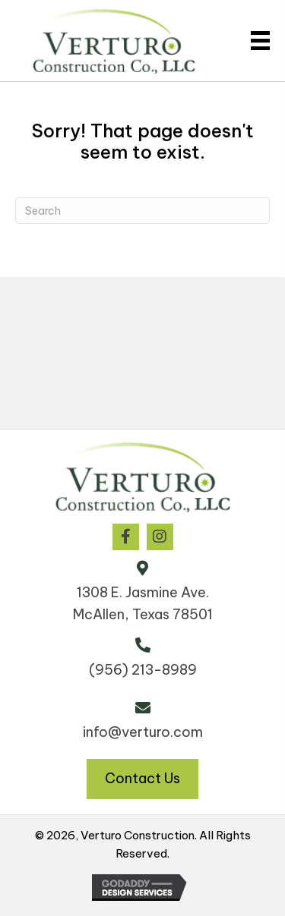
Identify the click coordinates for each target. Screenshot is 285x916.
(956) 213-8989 (143, 669)
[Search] (142, 210)
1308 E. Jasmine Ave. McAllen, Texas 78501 (143, 603)
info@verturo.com (143, 732)
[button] (125, 537)
